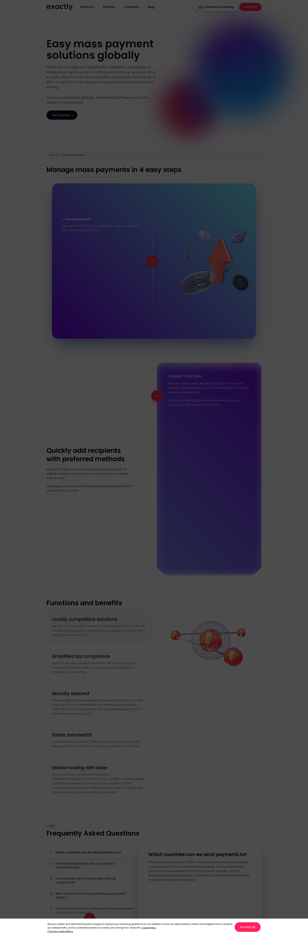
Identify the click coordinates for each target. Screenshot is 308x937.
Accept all (247, 927)
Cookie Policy (149, 927)
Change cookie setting (60, 931)
